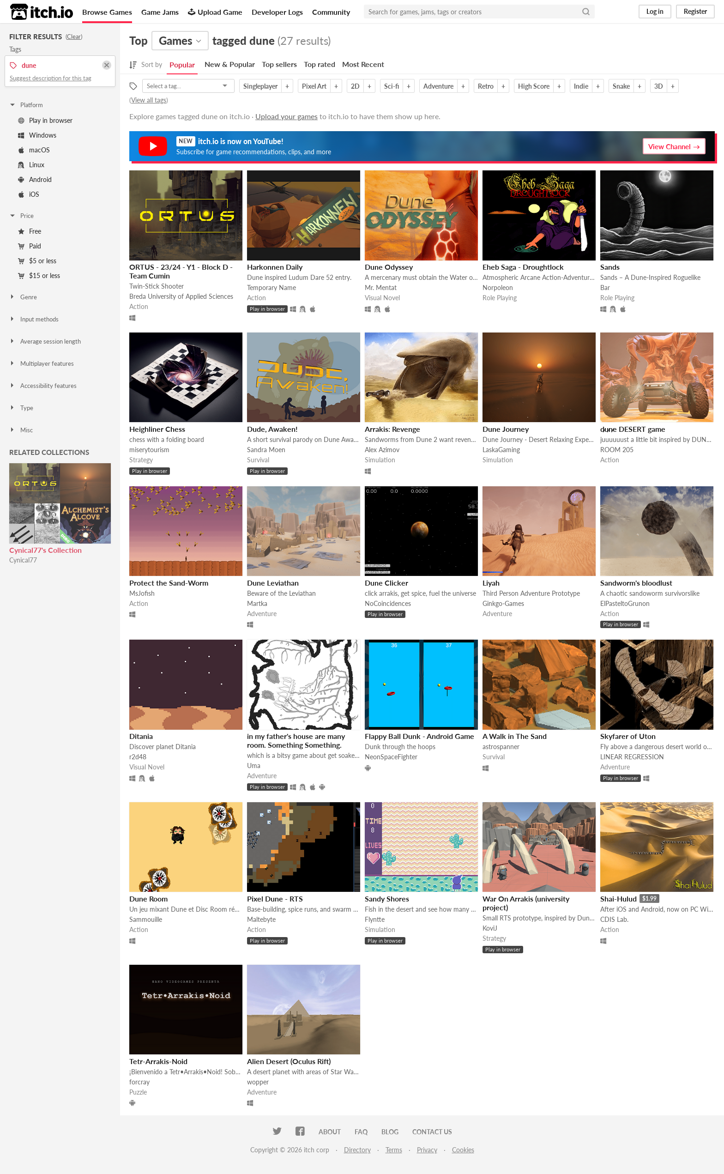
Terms (394, 1150)
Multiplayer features (41, 363)
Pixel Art (314, 86)
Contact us (432, 1132)
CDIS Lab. (614, 919)
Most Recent (363, 64)
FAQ (361, 1132)
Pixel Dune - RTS (275, 898)
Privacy (427, 1150)
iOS (28, 194)
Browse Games (107, 11)
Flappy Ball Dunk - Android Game (419, 736)
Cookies (463, 1150)
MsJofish (142, 593)
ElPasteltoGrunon (625, 603)
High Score (533, 86)
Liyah (491, 582)
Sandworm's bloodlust (636, 582)
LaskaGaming (501, 450)
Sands (610, 266)
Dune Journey (506, 428)
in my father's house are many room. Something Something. (296, 740)
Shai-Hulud (618, 898)
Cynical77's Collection (45, 549)
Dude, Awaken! (272, 428)
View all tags (148, 100)
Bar (605, 287)
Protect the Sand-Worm (168, 582)
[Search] (586, 11)
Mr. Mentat (381, 287)
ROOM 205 (617, 450)
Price (21, 215)
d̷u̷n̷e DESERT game (632, 428)
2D (355, 86)
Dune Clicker (386, 582)
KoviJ (490, 928)
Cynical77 (23, 560)
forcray (139, 1082)
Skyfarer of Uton (628, 736)
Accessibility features (43, 385)
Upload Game (215, 11)
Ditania (141, 736)
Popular (182, 64)
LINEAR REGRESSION (632, 757)
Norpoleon (498, 287)
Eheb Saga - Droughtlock (523, 266)
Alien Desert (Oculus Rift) (289, 1061)
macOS (34, 150)
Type (21, 408)
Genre (23, 297)
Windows (37, 135)
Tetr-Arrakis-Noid (158, 1061)
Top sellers (279, 64)
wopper (258, 1082)
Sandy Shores (387, 898)
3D (658, 86)
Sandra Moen (266, 450)
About (330, 1132)
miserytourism (149, 450)
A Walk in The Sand (515, 736)
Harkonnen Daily (274, 266)
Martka (257, 603)
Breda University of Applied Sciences (181, 296)
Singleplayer (260, 86)
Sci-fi (391, 86)
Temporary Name (271, 287)
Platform (26, 105)
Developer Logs (277, 11)
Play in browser (45, 120)
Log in (655, 11)
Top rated (319, 64)
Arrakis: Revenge (392, 428)
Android (35, 179)
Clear (74, 36)
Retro (486, 86)
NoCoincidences (388, 603)
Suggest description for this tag (50, 78)
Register (695, 11)
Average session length (45, 341)
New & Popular (230, 64)
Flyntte (375, 919)
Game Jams (160, 11)
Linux (31, 165)
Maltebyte (261, 919)
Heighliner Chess (157, 428)
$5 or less (37, 261)
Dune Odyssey (389, 266)
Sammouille (145, 919)
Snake (621, 86)
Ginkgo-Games (503, 603)
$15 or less (39, 275)
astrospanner (501, 746)
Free (29, 231)
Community (331, 11)
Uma (253, 765)
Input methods (34, 319)
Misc (21, 430)
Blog (389, 1132)
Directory (357, 1150)
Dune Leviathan (273, 582)
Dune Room (148, 898)
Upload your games (286, 116)
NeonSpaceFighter (391, 757)
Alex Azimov (382, 450)
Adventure (438, 86)
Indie (581, 86)
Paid (29, 246)
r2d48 (137, 757)
